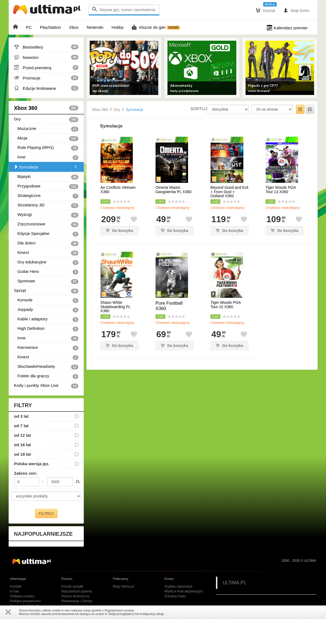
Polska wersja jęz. (32, 463)
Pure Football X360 (169, 306)
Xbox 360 (46, 108)
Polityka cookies (22, 596)
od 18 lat (22, 454)
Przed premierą (46, 67)
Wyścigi (46, 215)
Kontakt (16, 586)
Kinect (46, 253)
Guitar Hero (46, 272)
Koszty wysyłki (72, 586)
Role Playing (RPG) (46, 148)
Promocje (46, 77)
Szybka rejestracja (178, 586)
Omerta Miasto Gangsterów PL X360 (174, 190)
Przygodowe (46, 186)
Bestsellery (46, 46)
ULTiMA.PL (235, 582)
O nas (14, 591)
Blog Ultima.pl (123, 586)
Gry (46, 119)
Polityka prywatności (25, 601)
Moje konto (296, 10)
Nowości (46, 57)
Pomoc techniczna (75, 596)
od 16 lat (22, 444)
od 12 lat (22, 435)
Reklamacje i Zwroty (77, 601)
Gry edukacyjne (46, 262)
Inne (46, 157)
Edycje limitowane (46, 88)
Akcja (46, 138)
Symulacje (46, 167)
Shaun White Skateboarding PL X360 (116, 307)
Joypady (46, 309)
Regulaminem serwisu (119, 610)
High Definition (46, 328)
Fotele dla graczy (46, 376)
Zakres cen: (25, 473)
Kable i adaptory (46, 319)
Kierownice (46, 347)
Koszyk (265, 10)
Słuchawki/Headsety (46, 366)
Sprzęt (46, 290)
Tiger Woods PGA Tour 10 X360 (226, 305)
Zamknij (8, 612)
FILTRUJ (46, 513)
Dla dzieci (46, 243)
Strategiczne (46, 196)
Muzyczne (46, 129)
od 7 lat (21, 425)
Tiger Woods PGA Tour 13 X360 (281, 190)
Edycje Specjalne (46, 234)
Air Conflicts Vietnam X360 (118, 190)
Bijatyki (46, 177)
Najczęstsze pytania (77, 591)
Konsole (46, 300)
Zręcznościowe (46, 224)
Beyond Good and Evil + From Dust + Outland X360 (229, 192)
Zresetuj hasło (175, 596)
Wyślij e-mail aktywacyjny (183, 591)
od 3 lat (21, 416)
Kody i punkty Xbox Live (46, 385)
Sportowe (46, 281)
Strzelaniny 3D (46, 205)
